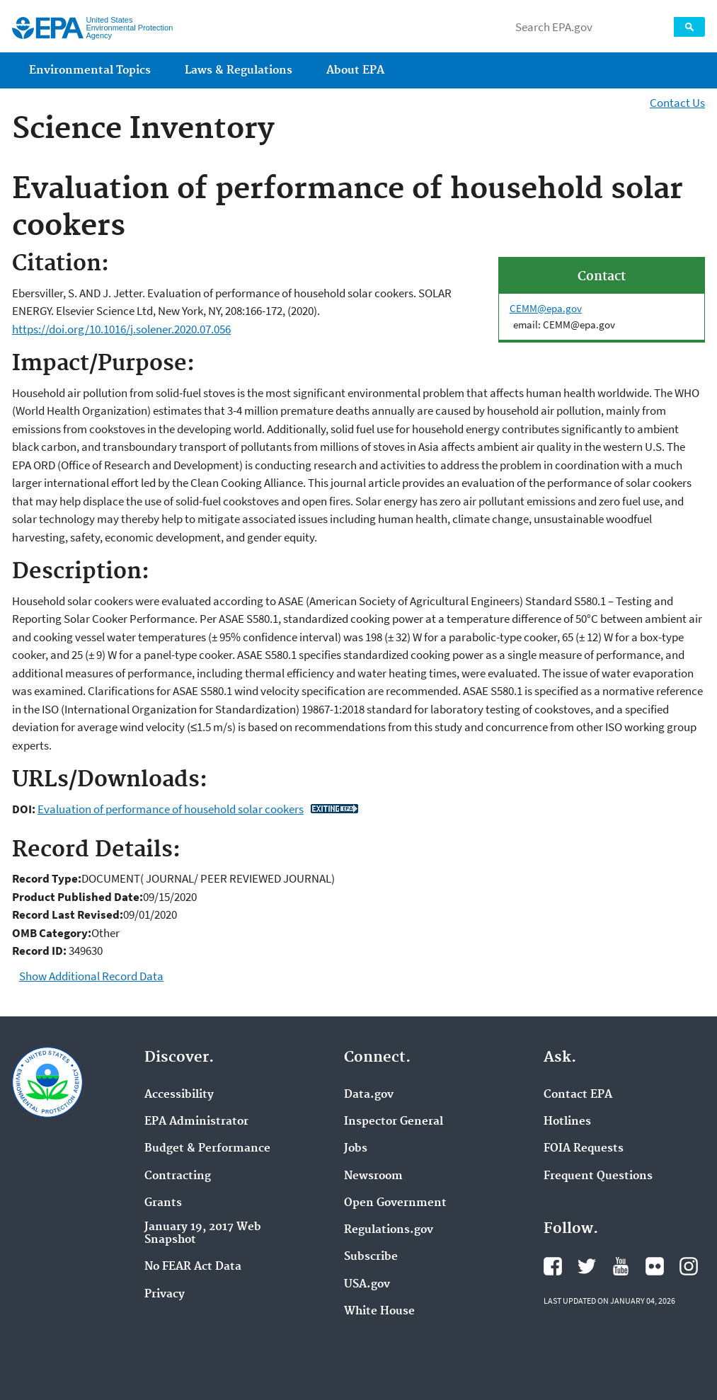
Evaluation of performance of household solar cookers (171, 809)
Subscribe (371, 1257)
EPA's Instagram (688, 1266)
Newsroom (373, 1176)
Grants (163, 1203)
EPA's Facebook (553, 1266)
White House (379, 1311)
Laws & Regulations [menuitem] (238, 70)
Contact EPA (578, 1095)
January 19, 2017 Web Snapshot (202, 1233)
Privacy (164, 1294)
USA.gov (367, 1284)
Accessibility (179, 1095)
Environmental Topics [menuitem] (90, 70)
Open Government (395, 1203)
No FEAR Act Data (192, 1267)
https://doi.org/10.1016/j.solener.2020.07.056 (121, 329)
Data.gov (369, 1095)
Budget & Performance (207, 1148)
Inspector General (393, 1121)
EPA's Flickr (655, 1266)
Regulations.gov (388, 1230)
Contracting (177, 1176)
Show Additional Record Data (91, 976)
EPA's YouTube (621, 1266)
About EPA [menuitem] (355, 70)
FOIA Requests (584, 1148)
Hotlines (567, 1121)
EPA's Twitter (587, 1266)
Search (689, 27)
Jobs (355, 1148)
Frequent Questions (598, 1176)
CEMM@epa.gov (546, 308)
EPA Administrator (196, 1121)
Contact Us (677, 102)
